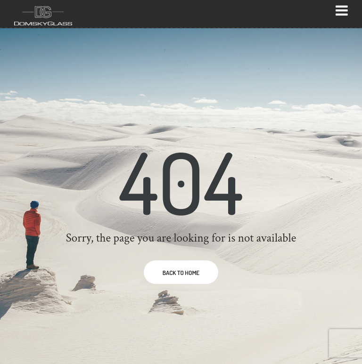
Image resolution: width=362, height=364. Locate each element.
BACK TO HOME (181, 272)
